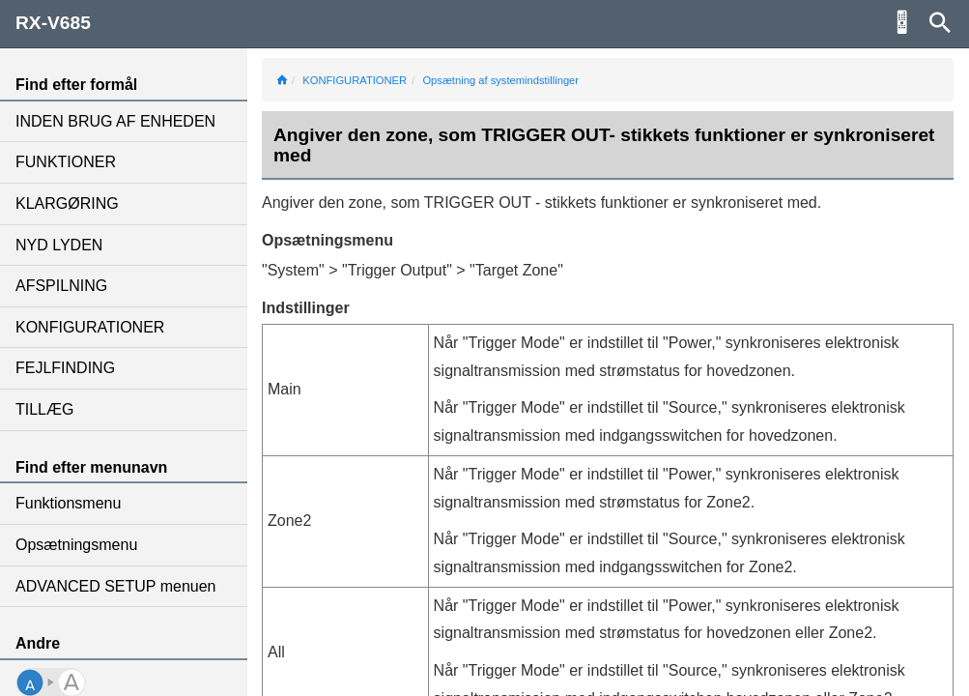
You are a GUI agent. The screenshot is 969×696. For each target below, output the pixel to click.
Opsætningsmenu (76, 544)
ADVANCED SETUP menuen (115, 586)
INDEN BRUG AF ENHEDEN (115, 121)
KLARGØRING (67, 203)
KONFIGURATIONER (89, 327)
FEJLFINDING (65, 368)
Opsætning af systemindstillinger (500, 80)
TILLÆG (44, 409)
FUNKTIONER (65, 162)
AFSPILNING (61, 285)
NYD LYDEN (58, 245)
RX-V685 (53, 23)
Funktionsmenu (68, 503)
